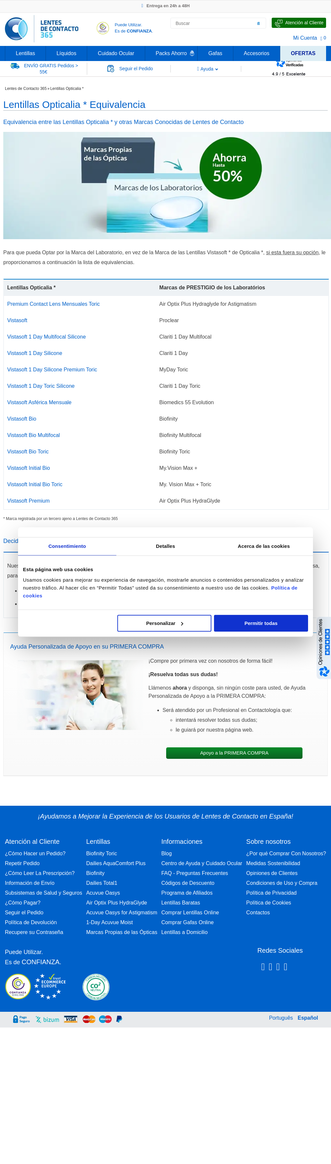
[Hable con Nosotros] (299, 23)
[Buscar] (259, 23)
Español (308, 1018)
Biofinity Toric (101, 853)
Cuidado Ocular (116, 53)
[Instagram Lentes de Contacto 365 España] (270, 967)
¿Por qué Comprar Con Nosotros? (286, 853)
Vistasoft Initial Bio (28, 468)
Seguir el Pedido (24, 912)
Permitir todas (261, 623)
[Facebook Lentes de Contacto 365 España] (263, 967)
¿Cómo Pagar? (23, 902)
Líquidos (66, 53)
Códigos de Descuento (187, 883)
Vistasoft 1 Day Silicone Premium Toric (52, 369)
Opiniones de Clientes (272, 873)
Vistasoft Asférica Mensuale (39, 402)
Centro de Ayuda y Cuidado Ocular (201, 863)
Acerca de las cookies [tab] (264, 546)
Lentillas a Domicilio (184, 932)
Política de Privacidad (271, 893)
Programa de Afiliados (187, 893)
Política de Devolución (31, 922)
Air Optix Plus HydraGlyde (116, 902)
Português (281, 1018)
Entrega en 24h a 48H (165, 5)
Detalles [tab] (165, 546)
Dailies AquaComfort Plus (116, 863)
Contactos (258, 912)
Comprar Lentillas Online (190, 912)
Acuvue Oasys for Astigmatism (121, 912)
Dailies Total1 (101, 883)
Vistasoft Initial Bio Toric (34, 484)
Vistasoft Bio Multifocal (33, 435)
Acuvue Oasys (103, 893)
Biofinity (95, 873)
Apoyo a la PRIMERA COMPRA (234, 753)
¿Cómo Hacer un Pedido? (35, 853)
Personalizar (164, 623)
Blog (166, 853)
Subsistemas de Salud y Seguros (43, 893)
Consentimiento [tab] (67, 546)
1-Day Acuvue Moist (109, 922)
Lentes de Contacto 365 (26, 88)
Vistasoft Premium (28, 501)
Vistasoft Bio (21, 419)
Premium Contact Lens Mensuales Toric (53, 304)
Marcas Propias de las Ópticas (121, 932)
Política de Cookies (268, 902)
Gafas (215, 53)
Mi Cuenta (305, 38)
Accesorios (256, 53)
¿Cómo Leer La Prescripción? (40, 873)
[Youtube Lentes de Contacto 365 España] (302, 967)
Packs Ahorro (171, 53)
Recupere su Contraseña (34, 932)
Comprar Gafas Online (187, 922)
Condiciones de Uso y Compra (281, 883)
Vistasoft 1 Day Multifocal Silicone (46, 337)
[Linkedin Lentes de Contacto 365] (278, 967)
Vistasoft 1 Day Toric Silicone (41, 386)
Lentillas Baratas (180, 902)
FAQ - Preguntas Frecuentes (194, 873)
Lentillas (25, 53)
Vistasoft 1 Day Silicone (34, 353)
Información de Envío (29, 883)
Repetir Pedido (22, 863)
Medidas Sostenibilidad (273, 863)
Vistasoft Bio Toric (28, 451)
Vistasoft (17, 320)
